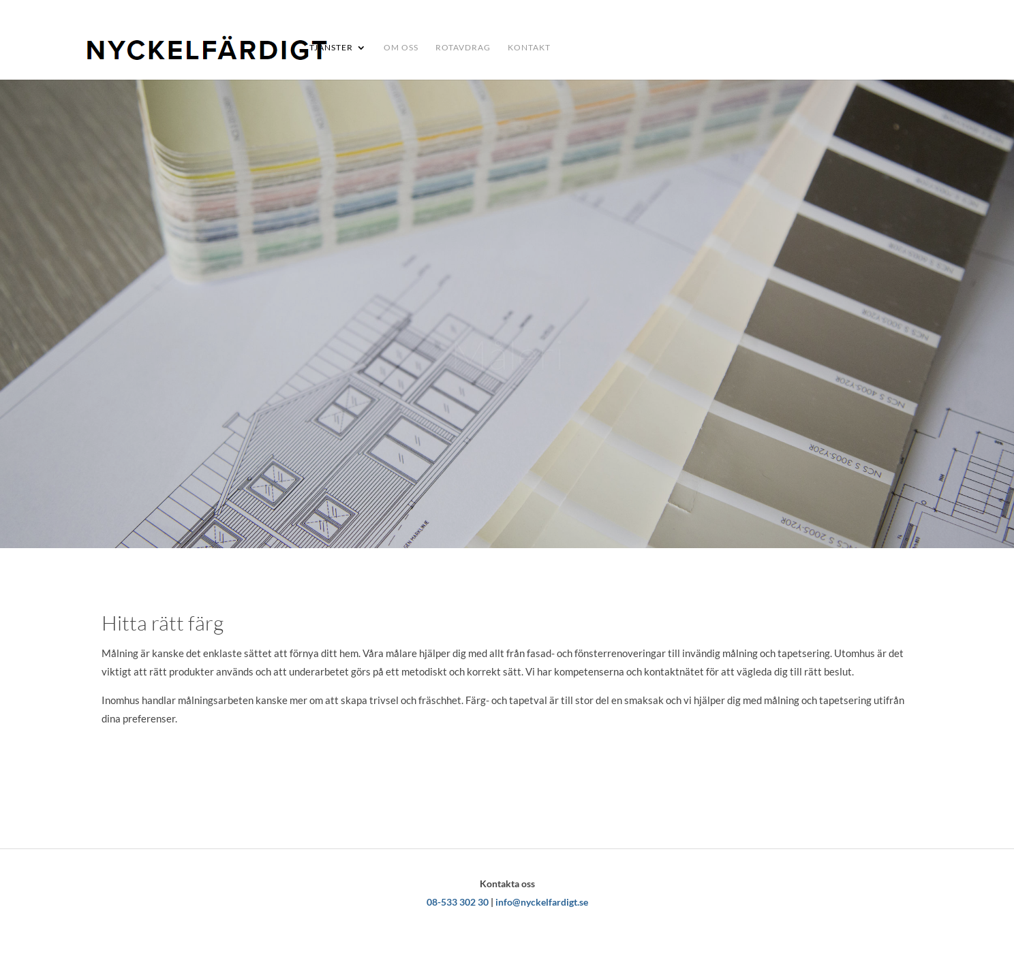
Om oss (401, 47)
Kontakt (529, 47)
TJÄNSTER (331, 47)
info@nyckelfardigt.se (541, 902)
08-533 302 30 (458, 902)
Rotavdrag (463, 47)
